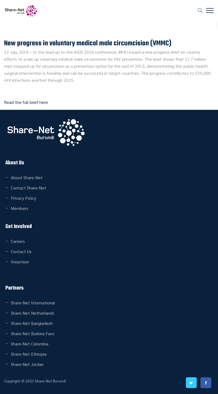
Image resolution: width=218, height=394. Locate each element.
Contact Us (21, 251)
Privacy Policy (23, 198)
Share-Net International (33, 302)
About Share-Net (27, 177)
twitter (191, 382)
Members (19, 208)
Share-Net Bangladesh (32, 323)
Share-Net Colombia (29, 344)
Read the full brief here (26, 102)
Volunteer (20, 261)
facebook (206, 382)
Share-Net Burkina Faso (32, 333)
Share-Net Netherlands (32, 313)
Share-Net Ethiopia (28, 354)
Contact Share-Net (28, 188)
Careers (18, 241)
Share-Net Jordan (27, 364)
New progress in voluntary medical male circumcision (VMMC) (87, 43)
